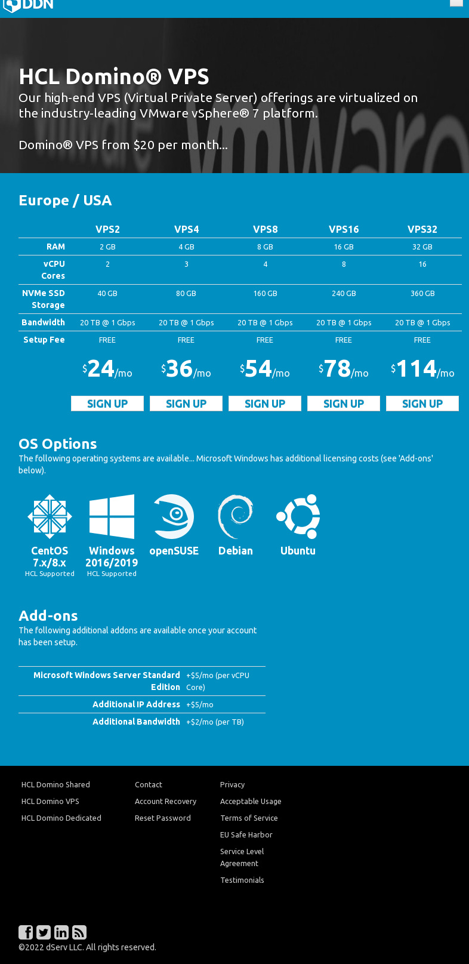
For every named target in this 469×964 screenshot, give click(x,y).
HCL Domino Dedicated (61, 818)
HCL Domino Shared (55, 784)
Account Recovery (165, 801)
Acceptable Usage (251, 801)
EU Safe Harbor (246, 834)
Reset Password (163, 818)
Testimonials (242, 880)
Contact (148, 784)
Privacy (232, 784)
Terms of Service (249, 818)
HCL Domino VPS (50, 801)
